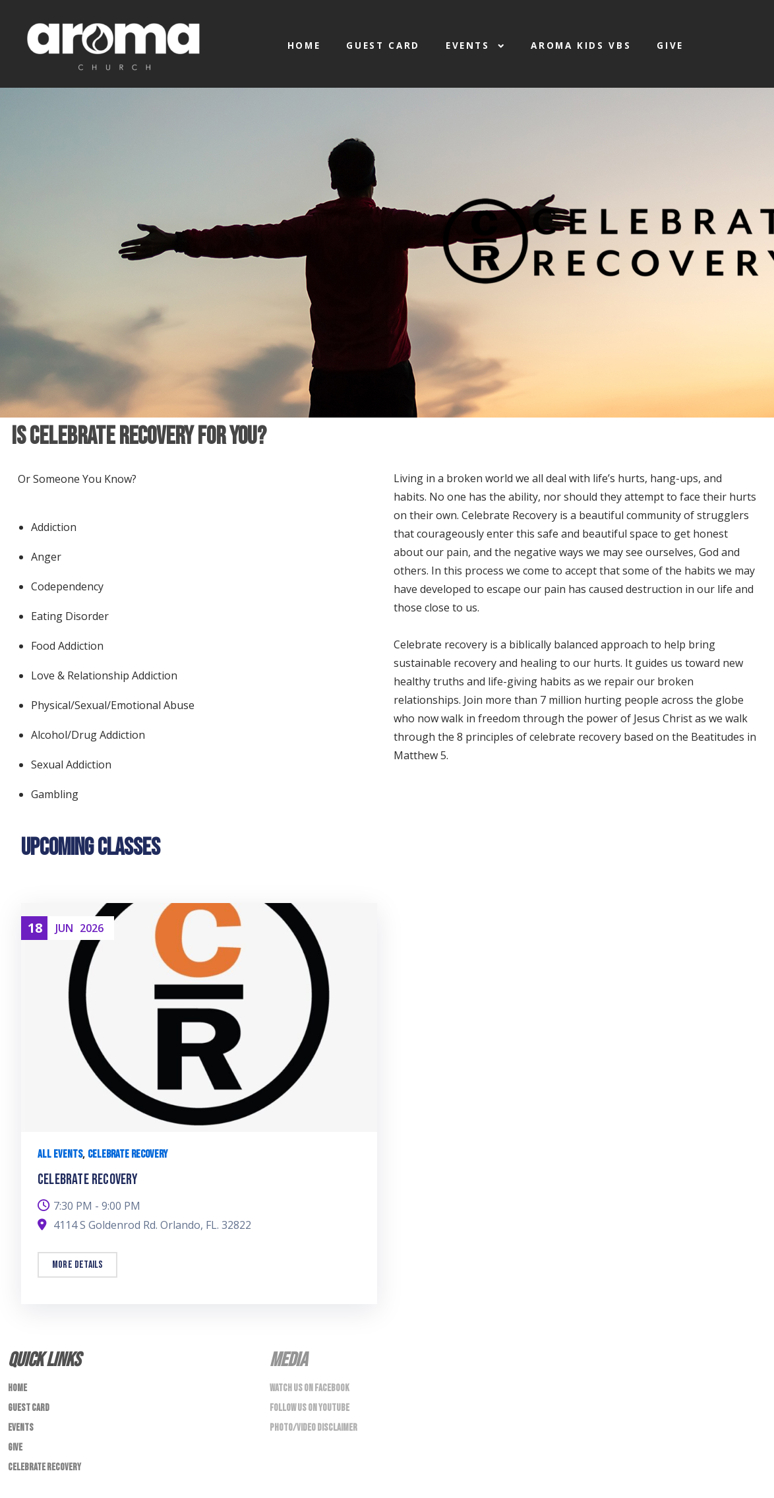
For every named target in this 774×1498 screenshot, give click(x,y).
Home (304, 46)
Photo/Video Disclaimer (313, 1427)
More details (77, 1265)
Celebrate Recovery (127, 1154)
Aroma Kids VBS (581, 46)
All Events (60, 1154)
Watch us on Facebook (309, 1388)
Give (670, 46)
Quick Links (44, 1360)
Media (288, 1360)
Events (475, 46)
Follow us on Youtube (309, 1408)
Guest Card (383, 46)
